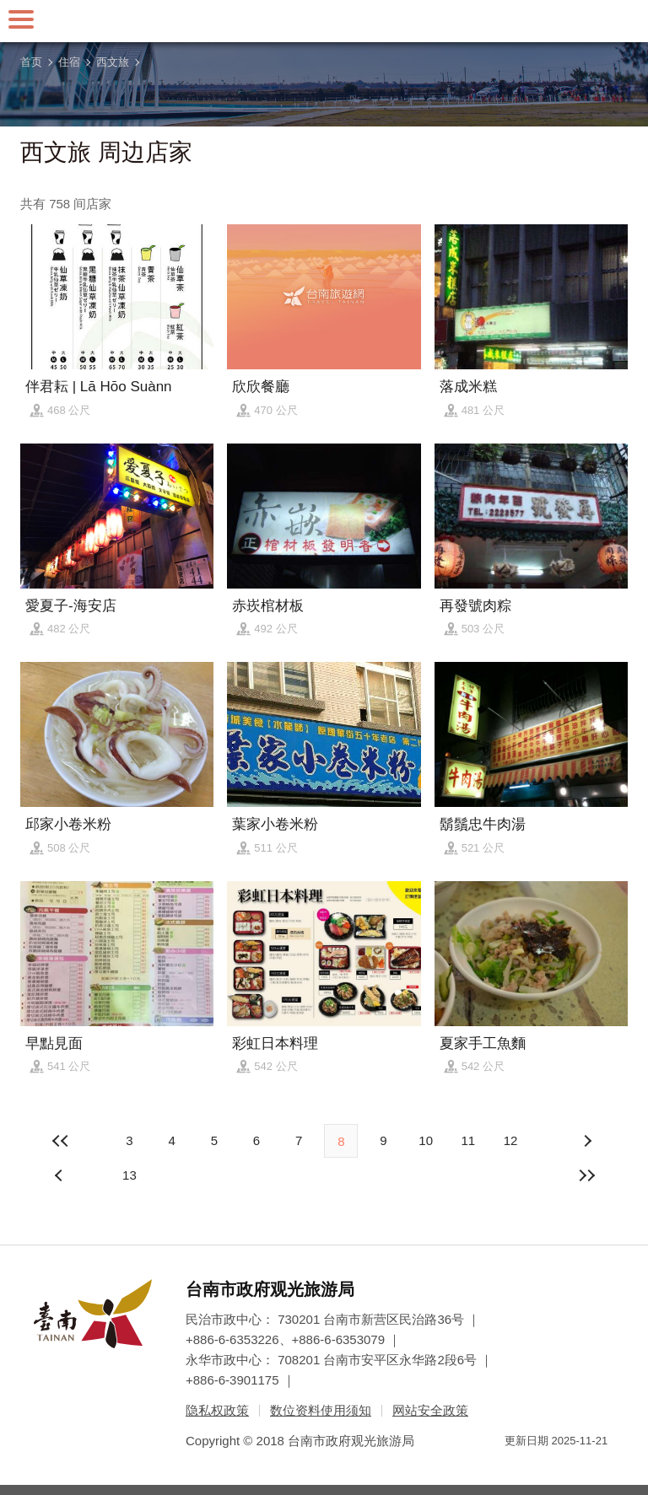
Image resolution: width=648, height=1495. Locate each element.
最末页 (587, 1175)
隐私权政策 (217, 1410)
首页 (31, 62)
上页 (587, 1141)
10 (425, 1140)
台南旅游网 (324, 21)
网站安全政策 (430, 1410)
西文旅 (112, 62)
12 (511, 1140)
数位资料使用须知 (320, 1410)
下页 (61, 1175)
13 (129, 1175)
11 (468, 1140)
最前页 (61, 1141)
